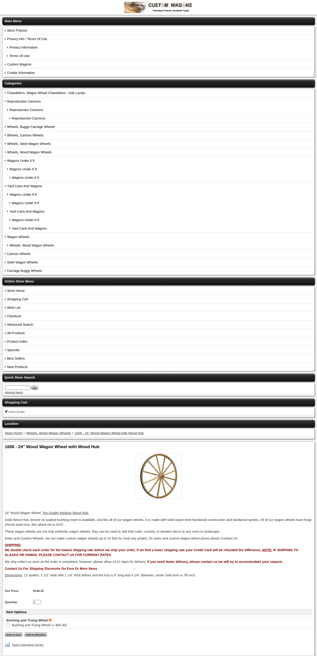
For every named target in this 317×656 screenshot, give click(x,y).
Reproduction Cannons (24, 101)
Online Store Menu (19, 281)
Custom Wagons (19, 64)
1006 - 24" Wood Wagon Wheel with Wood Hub (109, 433)
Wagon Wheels (18, 237)
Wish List (13, 307)
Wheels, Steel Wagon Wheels (29, 144)
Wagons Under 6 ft (20, 161)
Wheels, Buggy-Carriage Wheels (31, 127)
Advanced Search (20, 324)
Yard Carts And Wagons (24, 186)
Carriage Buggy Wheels (24, 271)
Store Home (16, 291)
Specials (13, 350)
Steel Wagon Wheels (22, 262)
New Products (17, 367)
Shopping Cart (17, 299)
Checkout (14, 316)
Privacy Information (23, 47)
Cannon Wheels (18, 254)
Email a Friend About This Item (28, 645)
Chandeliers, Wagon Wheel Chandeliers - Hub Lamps (46, 93)
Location (11, 424)
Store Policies (17, 30)
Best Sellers (16, 358)
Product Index (17, 341)
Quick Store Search (20, 377)
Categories (13, 83)
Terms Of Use (19, 56)
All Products (16, 333)
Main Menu (13, 21)
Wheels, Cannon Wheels (25, 135)
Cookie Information (21, 73)
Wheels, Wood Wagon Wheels (29, 152)
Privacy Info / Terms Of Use (27, 39)
